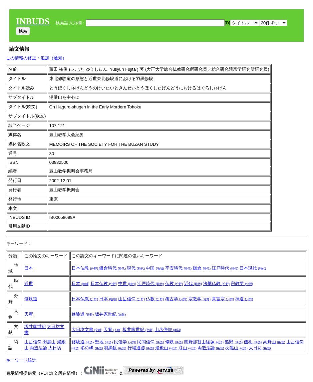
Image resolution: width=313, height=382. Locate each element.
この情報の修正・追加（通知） (36, 57)
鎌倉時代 (112, 268)
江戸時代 (225, 268)
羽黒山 (49, 341)
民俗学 (125, 341)
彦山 (187, 347)
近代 (193, 283)
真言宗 (223, 298)
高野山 (274, 341)
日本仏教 (85, 268)
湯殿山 (166, 347)
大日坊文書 (87, 329)
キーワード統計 (21, 360)
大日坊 (54, 347)
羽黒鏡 (115, 347)
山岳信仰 (131, 298)
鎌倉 (202, 268)
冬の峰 (92, 347)
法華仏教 (216, 283)
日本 (28, 268)
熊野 (234, 341)
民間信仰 (150, 341)
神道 (244, 298)
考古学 (176, 298)
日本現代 (252, 268)
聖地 (104, 341)
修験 (174, 341)
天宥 (28, 314)
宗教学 (242, 283)
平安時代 (178, 268)
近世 (28, 283)
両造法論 (38, 347)
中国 (155, 268)
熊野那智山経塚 (204, 341)
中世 (127, 283)
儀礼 (253, 341)
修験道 (30, 298)
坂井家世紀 (110, 314)
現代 (136, 268)
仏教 (174, 283)
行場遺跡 (141, 347)
